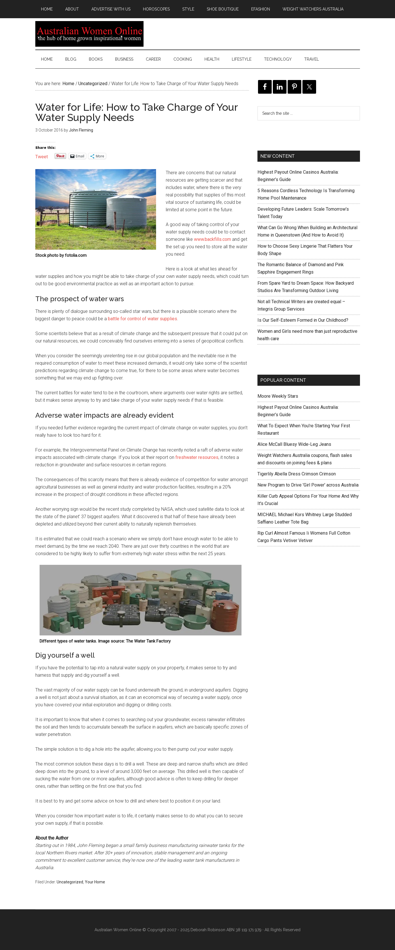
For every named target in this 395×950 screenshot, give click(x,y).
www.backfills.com (212, 239)
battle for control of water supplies (142, 318)
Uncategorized (70, 882)
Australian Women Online (89, 34)
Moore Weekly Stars (277, 396)
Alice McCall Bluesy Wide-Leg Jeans (294, 444)
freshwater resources (196, 457)
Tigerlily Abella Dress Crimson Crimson (296, 474)
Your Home (95, 882)
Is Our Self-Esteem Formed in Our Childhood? (302, 320)
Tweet (41, 156)
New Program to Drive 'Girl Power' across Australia (308, 485)
